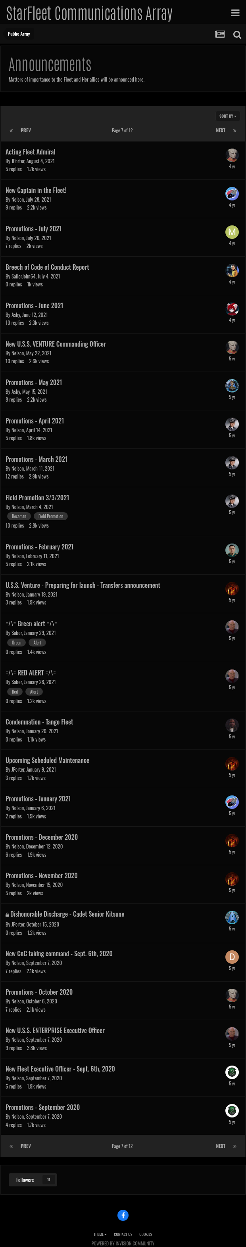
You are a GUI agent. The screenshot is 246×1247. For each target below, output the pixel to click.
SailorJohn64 (24, 276)
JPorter (18, 161)
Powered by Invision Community (123, 1243)
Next (220, 130)
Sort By (227, 116)
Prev (26, 130)
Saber (17, 633)
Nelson (18, 199)
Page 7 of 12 (123, 130)
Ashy (16, 314)
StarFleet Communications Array (89, 12)
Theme (100, 1234)
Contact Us (123, 1234)
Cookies (145, 1234)
